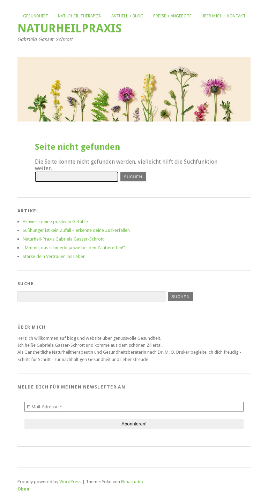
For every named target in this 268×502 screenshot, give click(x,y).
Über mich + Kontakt (223, 16)
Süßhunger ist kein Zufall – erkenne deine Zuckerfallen (76, 230)
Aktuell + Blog (127, 16)
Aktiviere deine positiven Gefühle (55, 221)
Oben (23, 489)
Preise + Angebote (172, 16)
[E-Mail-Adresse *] (134, 407)
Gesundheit (35, 16)
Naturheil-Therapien (80, 16)
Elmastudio (132, 481)
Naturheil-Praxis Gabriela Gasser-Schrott (63, 239)
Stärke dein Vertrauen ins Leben (54, 256)
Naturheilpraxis (69, 28)
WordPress (70, 481)
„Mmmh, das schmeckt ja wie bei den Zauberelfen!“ (74, 247)
